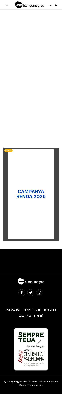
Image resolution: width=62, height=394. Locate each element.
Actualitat (13, 309)
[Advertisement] (31, 45)
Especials (50, 309)
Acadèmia (25, 316)
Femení (38, 316)
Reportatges (32, 309)
